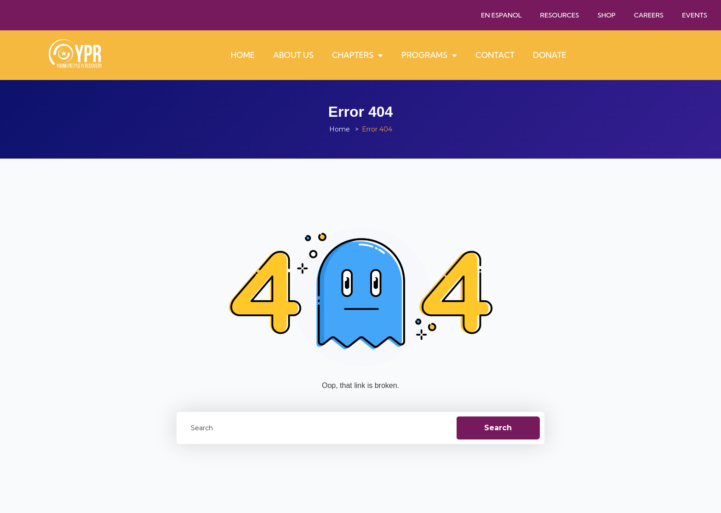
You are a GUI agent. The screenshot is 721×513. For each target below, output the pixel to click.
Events (694, 15)
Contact (495, 55)
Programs (429, 55)
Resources (559, 15)
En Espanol (501, 15)
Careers (649, 15)
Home (243, 55)
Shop (606, 15)
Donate (549, 55)
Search (498, 427)
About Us (293, 55)
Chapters (357, 55)
